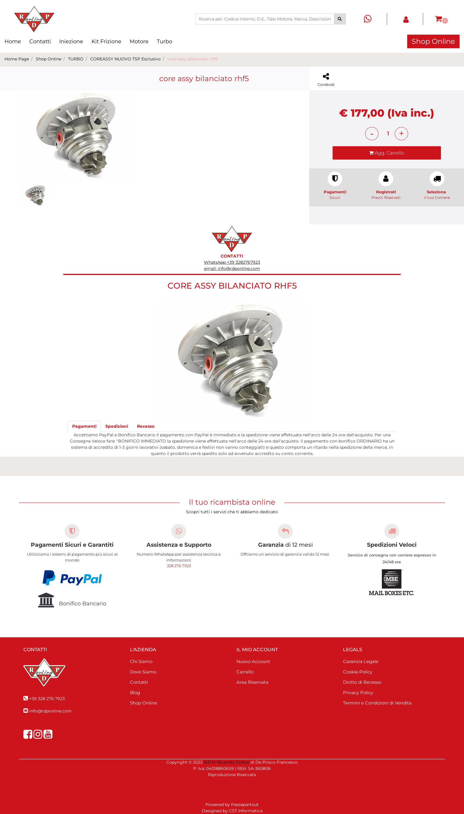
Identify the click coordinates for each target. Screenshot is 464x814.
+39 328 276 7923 (47, 698)
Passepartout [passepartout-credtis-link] (245, 804)
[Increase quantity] (401, 133)
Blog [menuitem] (135, 692)
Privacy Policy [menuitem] (358, 692)
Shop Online (433, 41)
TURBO (75, 59)
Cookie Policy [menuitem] (357, 672)
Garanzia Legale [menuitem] (360, 661)
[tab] (84, 426)
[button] (340, 19)
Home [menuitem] (12, 41)
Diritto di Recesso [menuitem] (362, 682)
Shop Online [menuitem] (143, 703)
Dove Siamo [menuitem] (143, 672)
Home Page (16, 59)
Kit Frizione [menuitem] (106, 41)
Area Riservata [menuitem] (252, 682)
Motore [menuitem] (139, 41)
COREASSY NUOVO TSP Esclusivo (125, 59)
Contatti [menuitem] (40, 41)
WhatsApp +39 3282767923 (232, 262)
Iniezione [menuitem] (71, 41)
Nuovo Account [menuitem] (253, 661)
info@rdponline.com (50, 711)
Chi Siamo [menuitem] (141, 661)
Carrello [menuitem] (245, 672)
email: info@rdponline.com (232, 268)
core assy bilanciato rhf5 (192, 59)
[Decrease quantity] (371, 133)
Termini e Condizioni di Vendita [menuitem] (377, 703)
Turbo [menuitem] (164, 41)
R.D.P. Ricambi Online (226, 762)
